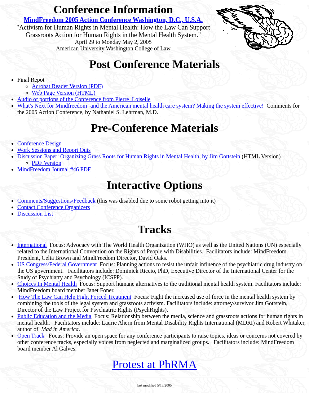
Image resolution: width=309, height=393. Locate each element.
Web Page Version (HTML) (64, 93)
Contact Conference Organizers (53, 207)
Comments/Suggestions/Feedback (56, 201)
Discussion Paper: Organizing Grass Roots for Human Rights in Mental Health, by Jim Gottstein (128, 156)
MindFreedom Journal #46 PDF (54, 169)
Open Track (30, 336)
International (32, 245)
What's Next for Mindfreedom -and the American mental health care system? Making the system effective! (140, 106)
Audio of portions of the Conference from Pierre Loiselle (83, 99)
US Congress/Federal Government (57, 264)
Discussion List (35, 214)
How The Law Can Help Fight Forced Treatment (75, 297)
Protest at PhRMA (154, 364)
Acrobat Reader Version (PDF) (67, 86)
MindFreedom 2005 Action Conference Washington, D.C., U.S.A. (113, 19)
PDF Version (46, 163)
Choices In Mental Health (47, 284)
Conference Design (39, 143)
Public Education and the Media (54, 316)
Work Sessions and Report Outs (54, 150)
